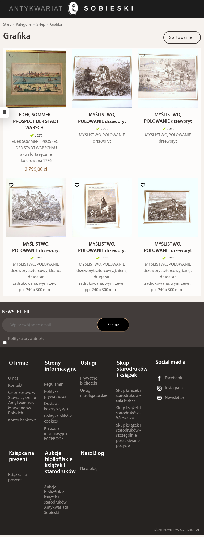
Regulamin (53, 388)
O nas (13, 382)
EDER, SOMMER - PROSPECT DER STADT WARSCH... (36, 124)
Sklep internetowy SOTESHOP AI (176, 531)
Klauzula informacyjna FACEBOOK (56, 437)
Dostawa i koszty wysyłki (57, 410)
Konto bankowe (22, 424)
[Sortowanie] (182, 37)
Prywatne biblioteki (88, 384)
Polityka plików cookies (58, 422)
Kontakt (15, 389)
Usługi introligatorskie (93, 396)
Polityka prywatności (26, 344)
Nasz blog (89, 470)
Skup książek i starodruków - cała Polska (128, 399)
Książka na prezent (17, 479)
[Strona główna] (73, 9)
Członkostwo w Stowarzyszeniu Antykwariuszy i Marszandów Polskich (22, 406)
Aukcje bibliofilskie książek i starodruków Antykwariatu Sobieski (56, 502)
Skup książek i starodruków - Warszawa (128, 416)
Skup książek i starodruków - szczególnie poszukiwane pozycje (128, 439)
